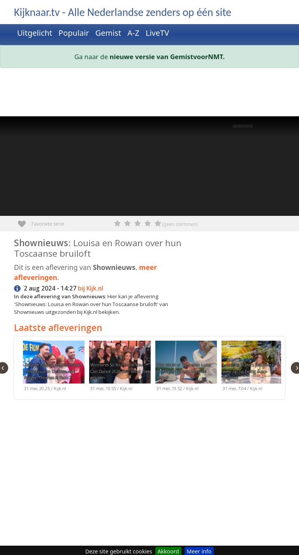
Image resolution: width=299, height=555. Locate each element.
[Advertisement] (149, 93)
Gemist (108, 33)
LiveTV (157, 33)
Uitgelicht (34, 33)
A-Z (133, 33)
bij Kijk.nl (90, 288)
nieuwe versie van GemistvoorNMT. (167, 56)
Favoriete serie (25, 221)
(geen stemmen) (180, 224)
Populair (73, 33)
